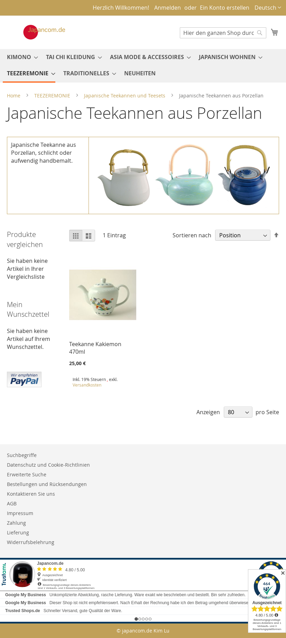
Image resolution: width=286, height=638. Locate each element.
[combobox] (223, 32)
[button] (268, 8)
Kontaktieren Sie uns (31, 494)
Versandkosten (87, 385)
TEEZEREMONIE (53, 95)
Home (14, 95)
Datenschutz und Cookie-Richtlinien (48, 464)
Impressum (20, 513)
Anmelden (167, 7)
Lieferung (18, 532)
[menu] (143, 66)
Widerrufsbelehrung (30, 542)
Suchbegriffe (22, 455)
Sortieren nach (192, 235)
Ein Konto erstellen (224, 7)
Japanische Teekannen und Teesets (125, 95)
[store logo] (37, 32)
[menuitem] (20, 57)
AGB (12, 503)
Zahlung (16, 523)
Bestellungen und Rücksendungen (47, 484)
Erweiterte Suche (26, 474)
